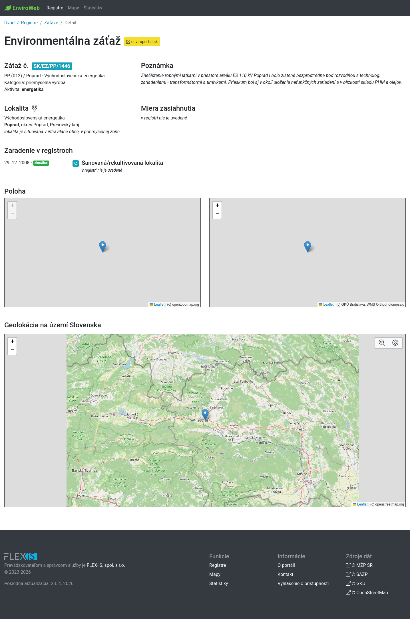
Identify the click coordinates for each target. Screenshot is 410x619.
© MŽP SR (359, 565)
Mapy (73, 8)
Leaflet (157, 305)
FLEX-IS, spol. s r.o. (106, 565)
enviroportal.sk (142, 41)
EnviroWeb (25, 8)
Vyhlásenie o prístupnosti (303, 583)
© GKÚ (355, 583)
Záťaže (51, 22)
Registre (55, 8)
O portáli (286, 565)
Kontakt (285, 574)
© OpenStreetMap (367, 592)
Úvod (9, 22)
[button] (102, 247)
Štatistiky (93, 8)
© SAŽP (357, 574)
